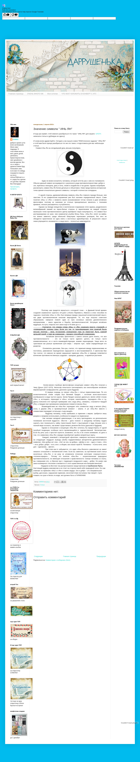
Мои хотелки (52, 94)
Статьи (42, 485)
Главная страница (15, 94)
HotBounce (122, 162)
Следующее (38, 556)
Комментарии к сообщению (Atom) (58, 560)
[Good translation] (6, 15)
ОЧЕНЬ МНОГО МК (35, 94)
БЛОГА (99, 134)
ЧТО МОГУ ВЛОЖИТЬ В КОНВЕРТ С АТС (79, 94)
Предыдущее (101, 556)
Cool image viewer (122, 160)
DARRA (15, 139)
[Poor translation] (14, 15)
